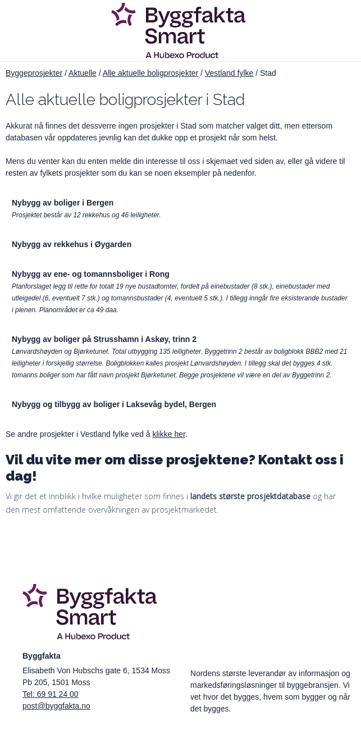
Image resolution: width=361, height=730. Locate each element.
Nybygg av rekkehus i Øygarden (71, 244)
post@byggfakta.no (56, 705)
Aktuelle (82, 73)
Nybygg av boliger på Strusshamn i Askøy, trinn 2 (104, 339)
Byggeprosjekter (34, 73)
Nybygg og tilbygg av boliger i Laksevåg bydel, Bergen (114, 404)
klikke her (168, 434)
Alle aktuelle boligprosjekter (150, 73)
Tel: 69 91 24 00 (50, 694)
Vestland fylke (229, 73)
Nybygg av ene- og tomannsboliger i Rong (91, 274)
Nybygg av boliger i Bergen (62, 202)
